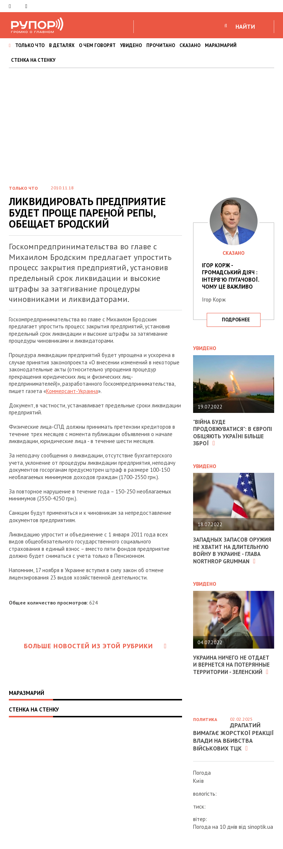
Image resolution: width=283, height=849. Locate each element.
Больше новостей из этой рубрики (95, 646)
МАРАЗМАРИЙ (221, 45)
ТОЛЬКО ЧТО (30, 45)
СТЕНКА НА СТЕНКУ (33, 60)
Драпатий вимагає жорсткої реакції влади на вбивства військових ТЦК (233, 736)
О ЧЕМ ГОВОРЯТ (97, 45)
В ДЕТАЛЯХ (61, 45)
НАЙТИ (245, 26)
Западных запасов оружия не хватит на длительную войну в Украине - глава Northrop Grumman (232, 550)
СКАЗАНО (189, 45)
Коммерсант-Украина (72, 391)
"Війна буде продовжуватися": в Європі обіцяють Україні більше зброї (232, 432)
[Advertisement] (141, 123)
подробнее (236, 320)
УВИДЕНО (131, 45)
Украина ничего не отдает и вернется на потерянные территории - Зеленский (231, 664)
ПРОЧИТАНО (160, 45)
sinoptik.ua (260, 826)
